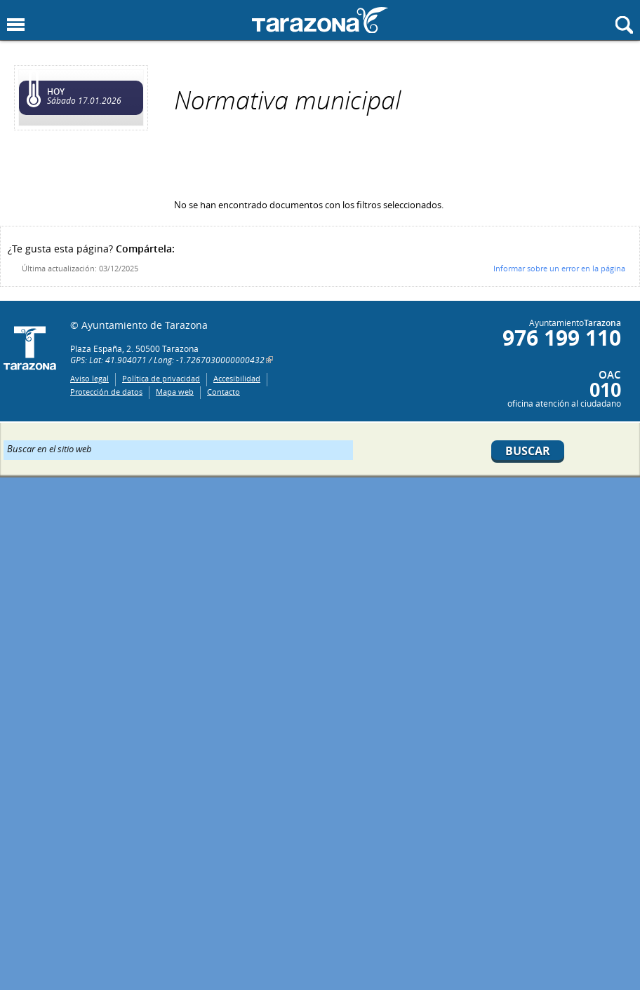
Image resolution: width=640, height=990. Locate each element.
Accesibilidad (236, 378)
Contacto (223, 391)
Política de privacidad (161, 378)
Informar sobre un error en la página (559, 268)
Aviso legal (89, 378)
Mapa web (175, 391)
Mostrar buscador (624, 25)
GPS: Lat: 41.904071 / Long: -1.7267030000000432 (167, 359)
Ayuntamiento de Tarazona (320, 20)
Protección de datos (106, 391)
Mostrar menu (16, 25)
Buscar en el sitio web (49, 448)
